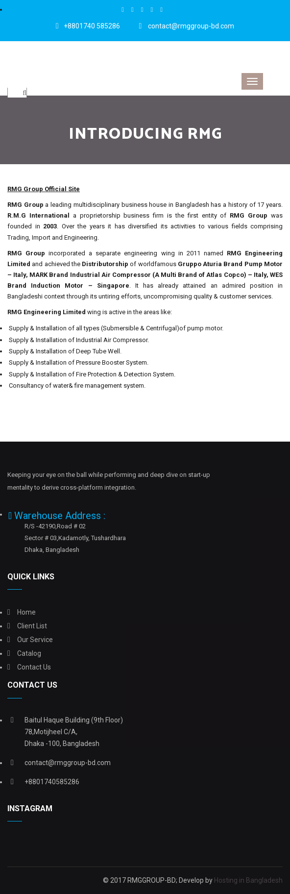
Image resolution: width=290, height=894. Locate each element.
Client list (32, 626)
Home (26, 612)
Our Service (35, 640)
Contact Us (34, 667)
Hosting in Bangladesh (248, 880)
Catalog (29, 653)
